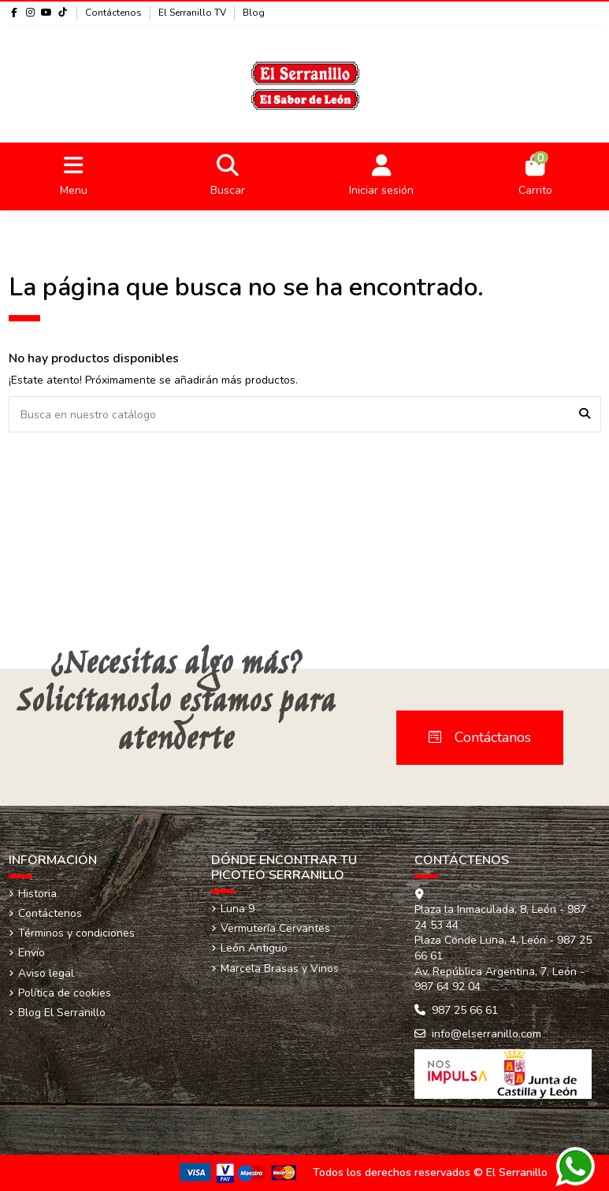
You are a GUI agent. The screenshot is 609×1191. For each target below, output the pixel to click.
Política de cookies (64, 992)
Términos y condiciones (76, 933)
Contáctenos (114, 12)
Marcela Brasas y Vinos (280, 968)
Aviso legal (46, 973)
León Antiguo (254, 948)
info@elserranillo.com (486, 1033)
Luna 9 (237, 908)
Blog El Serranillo (62, 1012)
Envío (31, 952)
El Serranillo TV (193, 12)
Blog (254, 12)
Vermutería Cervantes (275, 928)
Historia (37, 893)
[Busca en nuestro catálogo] (584, 414)
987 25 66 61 (465, 1010)
